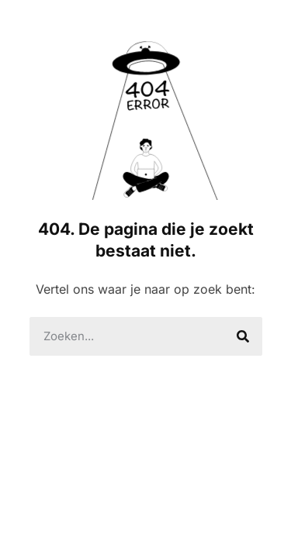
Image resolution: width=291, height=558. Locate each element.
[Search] (242, 336)
